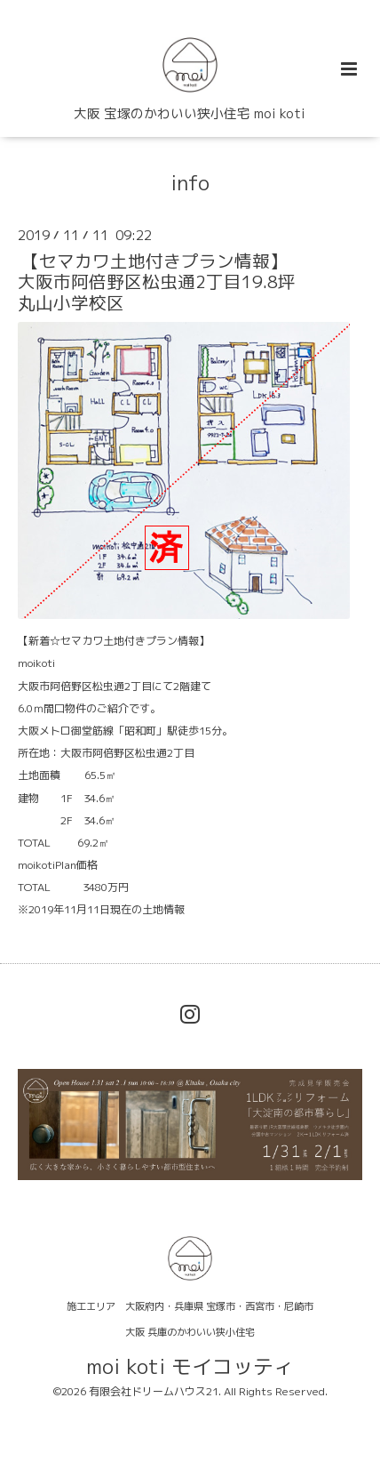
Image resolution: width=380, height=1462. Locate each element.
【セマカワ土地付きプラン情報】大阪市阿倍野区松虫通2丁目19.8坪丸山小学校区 (157, 282)
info (190, 182)
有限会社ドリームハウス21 (153, 1391)
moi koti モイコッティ (190, 1366)
